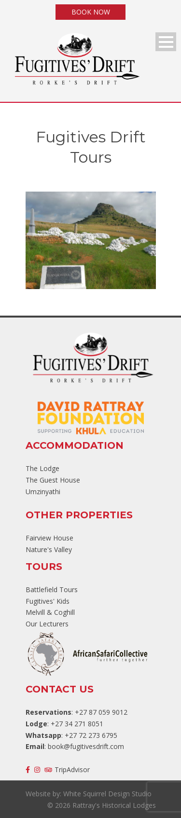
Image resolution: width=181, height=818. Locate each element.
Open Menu (165, 41)
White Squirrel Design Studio (107, 793)
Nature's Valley (49, 549)
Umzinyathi (43, 491)
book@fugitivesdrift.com (86, 746)
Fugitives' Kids (48, 601)
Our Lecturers (47, 623)
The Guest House (53, 480)
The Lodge (42, 468)
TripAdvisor (67, 769)
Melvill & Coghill (50, 612)
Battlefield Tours (52, 589)
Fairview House (49, 537)
